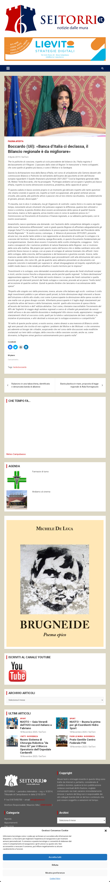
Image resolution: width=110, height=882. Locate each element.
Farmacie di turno (40, 471)
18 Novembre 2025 (28, 732)
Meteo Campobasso (16, 454)
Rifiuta (55, 865)
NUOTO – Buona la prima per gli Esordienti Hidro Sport (85, 725)
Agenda (7, 819)
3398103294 (46, 805)
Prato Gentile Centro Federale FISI (82, 741)
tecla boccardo (19, 367)
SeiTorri (25, 157)
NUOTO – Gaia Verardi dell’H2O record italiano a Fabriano (36, 725)
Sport (23, 719)
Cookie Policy (55, 879)
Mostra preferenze (55, 873)
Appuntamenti (10, 822)
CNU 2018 (9, 826)
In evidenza (32, 736)
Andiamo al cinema (41, 491)
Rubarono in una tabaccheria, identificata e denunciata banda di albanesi (30, 385)
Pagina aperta (15, 141)
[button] (105, 830)
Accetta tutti (55, 857)
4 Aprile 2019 (14, 157)
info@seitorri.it (38, 799)
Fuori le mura (76, 736)
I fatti (23, 736)
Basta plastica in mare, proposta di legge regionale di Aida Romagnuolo (79, 385)
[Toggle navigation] (8, 68)
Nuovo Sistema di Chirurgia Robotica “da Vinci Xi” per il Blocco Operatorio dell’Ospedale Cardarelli (35, 746)
